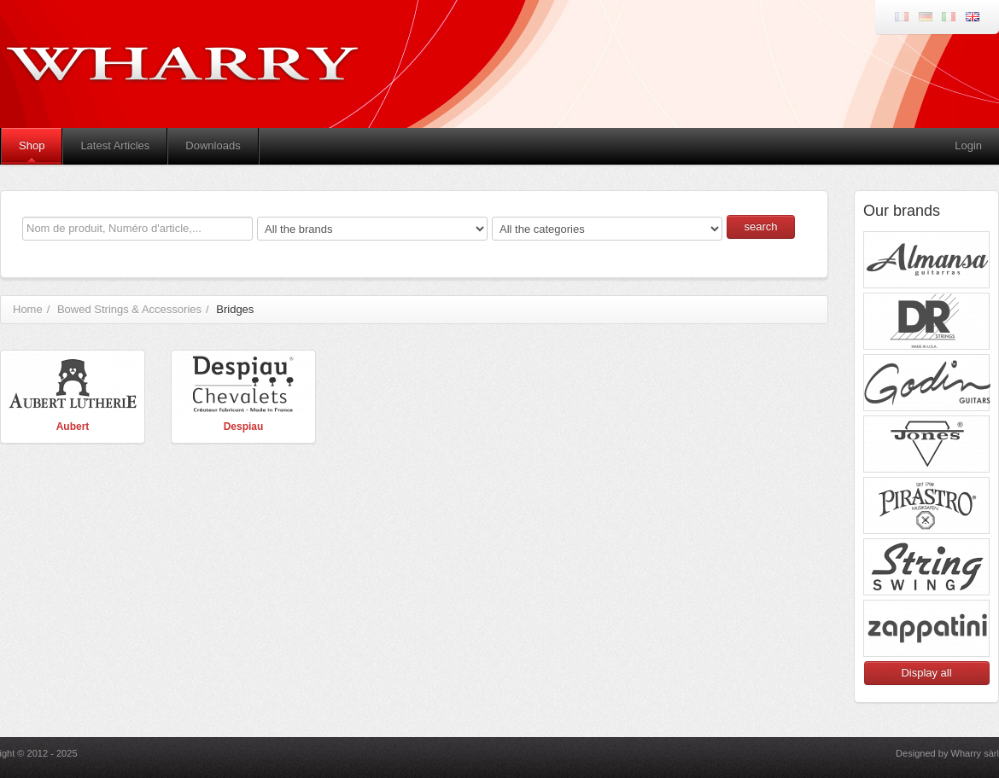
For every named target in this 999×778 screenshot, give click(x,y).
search (760, 226)
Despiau (244, 427)
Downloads (212, 145)
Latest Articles (114, 145)
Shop (31, 145)
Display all (926, 672)
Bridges (235, 309)
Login (968, 145)
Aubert (73, 427)
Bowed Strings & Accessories (129, 309)
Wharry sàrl (975, 753)
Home (28, 309)
